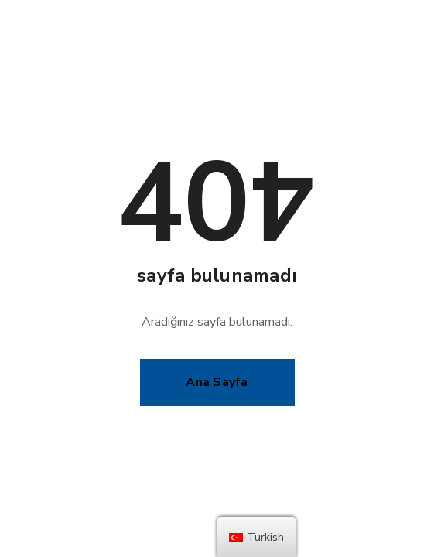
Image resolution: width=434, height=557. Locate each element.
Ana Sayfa (217, 382)
